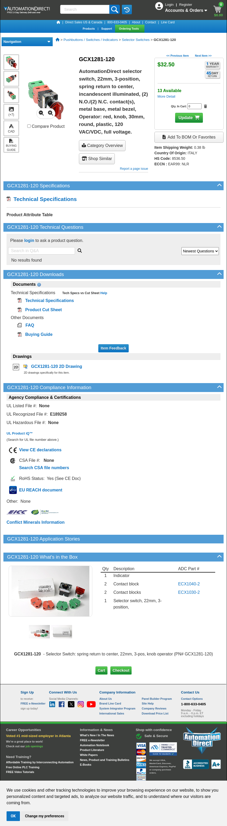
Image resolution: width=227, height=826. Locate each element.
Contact (150, 22)
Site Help (148, 685)
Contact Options (192, 680)
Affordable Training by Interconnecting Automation (40, 744)
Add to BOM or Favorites (189, 137)
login (29, 240)
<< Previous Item (177, 55)
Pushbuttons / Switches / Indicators (90, 40)
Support (107, 28)
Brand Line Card (110, 685)
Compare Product (46, 126)
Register (185, 5)
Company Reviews (154, 690)
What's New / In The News (97, 717)
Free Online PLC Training (22, 749)
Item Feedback (113, 348)
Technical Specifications (42, 199)
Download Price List (155, 695)
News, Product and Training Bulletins (104, 741)
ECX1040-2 (189, 566)
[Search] (85, 9)
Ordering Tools (129, 28)
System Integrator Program (117, 690)
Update (186, 117)
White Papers (89, 737)
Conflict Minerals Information (35, 522)
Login (170, 5)
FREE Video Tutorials (20, 754)
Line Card (168, 22)
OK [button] (13, 816)
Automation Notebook (94, 727)
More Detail (166, 96)
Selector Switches (136, 40)
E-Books (85, 746)
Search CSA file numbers (44, 467)
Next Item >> (203, 55)
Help (103, 293)
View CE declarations (40, 450)
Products (89, 28)
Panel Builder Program (157, 680)
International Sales (111, 695)
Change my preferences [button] (44, 816)
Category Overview (102, 145)
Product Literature (92, 732)
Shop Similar (97, 158)
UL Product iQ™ (20, 433)
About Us (105, 680)
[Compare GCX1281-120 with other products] (29, 126)
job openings (34, 728)
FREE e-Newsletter (92, 722)
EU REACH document (40, 490)
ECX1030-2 (189, 574)
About (136, 22)
